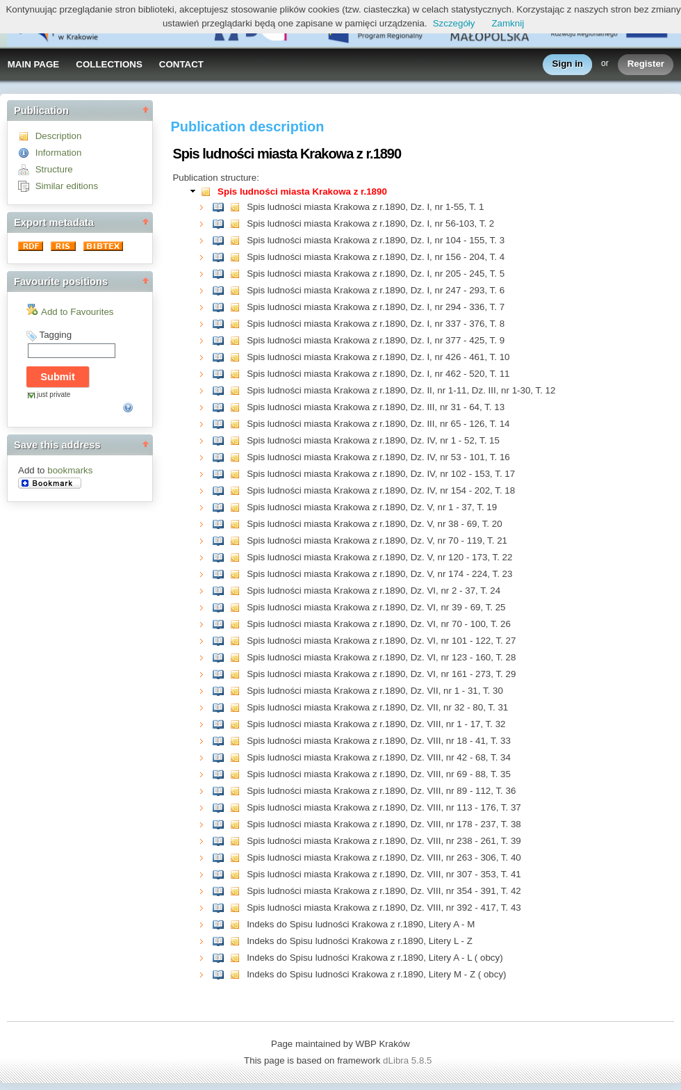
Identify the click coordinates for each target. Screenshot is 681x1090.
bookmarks (69, 470)
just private (53, 394)
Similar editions (66, 186)
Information (58, 152)
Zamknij (507, 23)
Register (645, 64)
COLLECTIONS (109, 64)
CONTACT (181, 64)
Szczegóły (454, 23)
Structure (54, 169)
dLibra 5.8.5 (408, 1060)
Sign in (567, 64)
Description (58, 136)
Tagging (55, 335)
